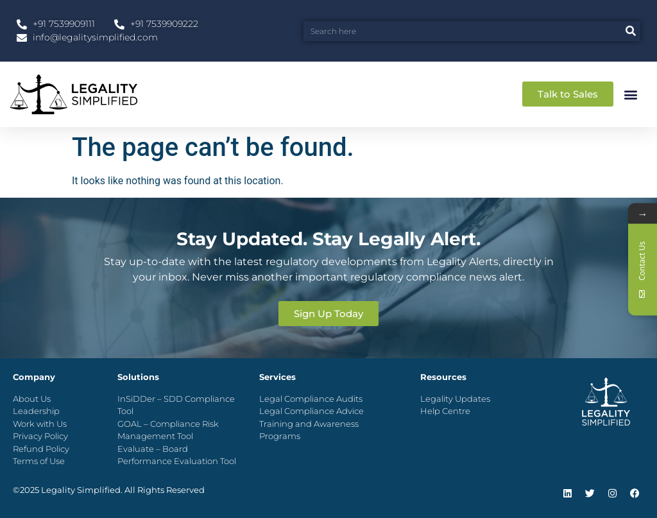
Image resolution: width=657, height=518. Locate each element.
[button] (630, 94)
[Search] (630, 31)
